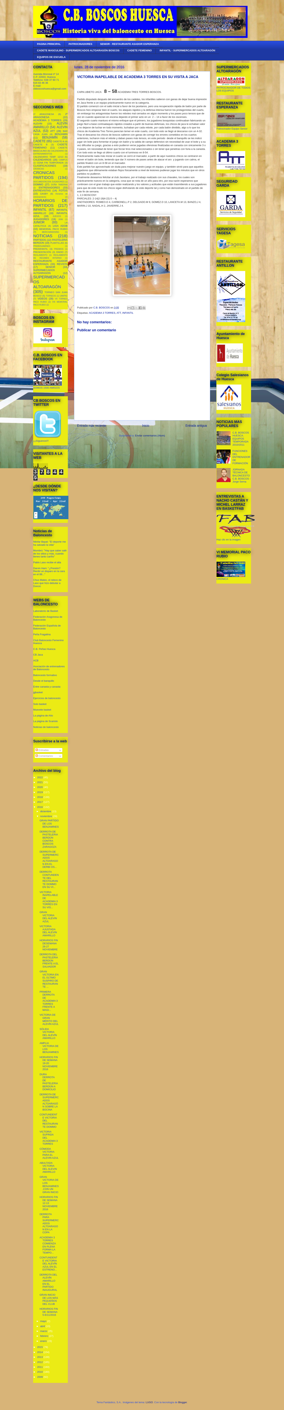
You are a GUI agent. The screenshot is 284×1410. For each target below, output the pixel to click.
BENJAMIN (61, 134)
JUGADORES (41, 219)
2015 (40, 1347)
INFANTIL (127, 312)
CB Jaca (38, 654)
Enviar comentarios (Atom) (150, 435)
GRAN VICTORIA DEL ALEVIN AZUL (48, 917)
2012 (40, 1362)
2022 (40, 777)
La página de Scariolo (45, 721)
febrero (44, 1335)
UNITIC (64, 295)
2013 (40, 1357)
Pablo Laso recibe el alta (47, 562)
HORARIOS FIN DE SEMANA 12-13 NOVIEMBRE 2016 (49, 1203)
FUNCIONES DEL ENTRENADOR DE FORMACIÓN (241, 457)
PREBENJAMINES (41, 246)
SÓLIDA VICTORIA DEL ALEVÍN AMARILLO (48, 1034)
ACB (36, 660)
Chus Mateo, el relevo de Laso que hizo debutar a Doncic (47, 582)
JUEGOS (57, 216)
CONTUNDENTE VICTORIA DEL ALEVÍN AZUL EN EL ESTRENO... (48, 1263)
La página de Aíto (43, 715)
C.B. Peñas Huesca (44, 649)
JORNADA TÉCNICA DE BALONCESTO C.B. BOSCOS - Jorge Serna (241, 475)
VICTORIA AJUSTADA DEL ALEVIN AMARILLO (48, 931)
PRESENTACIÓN (42, 252)
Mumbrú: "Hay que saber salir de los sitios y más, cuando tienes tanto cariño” (50, 553)
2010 (40, 1371)
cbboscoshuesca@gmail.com (49, 88)
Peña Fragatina (42, 634)
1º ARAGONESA (43, 114)
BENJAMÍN (50, 137)
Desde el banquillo (43, 680)
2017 (40, 802)
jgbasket (38, 692)
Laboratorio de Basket (45, 610)
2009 (40, 1376)
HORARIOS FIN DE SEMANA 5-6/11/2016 (49, 1311)
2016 (40, 807)
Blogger (182, 1402)
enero (43, 1341)
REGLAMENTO (40, 255)
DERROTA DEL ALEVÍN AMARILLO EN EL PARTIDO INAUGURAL (48, 1282)
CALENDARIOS (42, 159)
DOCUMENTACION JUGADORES (49, 182)
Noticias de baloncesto (46, 727)
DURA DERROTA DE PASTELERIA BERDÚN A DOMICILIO (49, 1082)
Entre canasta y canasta (46, 686)
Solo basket (40, 704)
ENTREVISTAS (42, 190)
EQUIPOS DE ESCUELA (51, 57)
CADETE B (40, 144)
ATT (119, 312)
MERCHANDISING (50, 232)
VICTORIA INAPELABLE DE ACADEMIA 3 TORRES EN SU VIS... (49, 900)
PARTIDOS (39, 239)
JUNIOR (39, 222)
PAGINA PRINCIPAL (49, 44)
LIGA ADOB (60, 225)
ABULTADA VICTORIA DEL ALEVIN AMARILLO (48, 1167)
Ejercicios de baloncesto (47, 698)
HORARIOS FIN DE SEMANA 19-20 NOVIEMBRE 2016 (49, 1063)
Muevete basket (42, 709)
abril (43, 1326)
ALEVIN (37, 123)
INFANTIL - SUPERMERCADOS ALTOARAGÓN (187, 50)
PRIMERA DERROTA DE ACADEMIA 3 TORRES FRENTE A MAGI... (49, 1001)
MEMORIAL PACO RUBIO (53, 229)
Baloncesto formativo (45, 675)
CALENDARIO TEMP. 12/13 (48, 156)
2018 (40, 797)
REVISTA (62, 264)
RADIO (60, 252)
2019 (40, 792)
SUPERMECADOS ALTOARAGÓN (44, 272)
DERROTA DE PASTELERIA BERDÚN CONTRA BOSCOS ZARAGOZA (49, 839)
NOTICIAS (42, 236)
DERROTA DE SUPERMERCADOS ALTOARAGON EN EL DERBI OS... (49, 859)
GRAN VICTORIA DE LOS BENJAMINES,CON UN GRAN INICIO (49, 1184)
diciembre (46, 811)
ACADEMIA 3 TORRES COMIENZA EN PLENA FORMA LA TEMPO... (48, 1245)
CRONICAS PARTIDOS (44, 175)
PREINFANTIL (40, 249)
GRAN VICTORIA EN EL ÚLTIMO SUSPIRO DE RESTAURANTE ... (49, 979)
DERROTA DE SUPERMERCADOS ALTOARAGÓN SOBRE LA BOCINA (49, 1102)
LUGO (149, 1402)
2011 (40, 1367)
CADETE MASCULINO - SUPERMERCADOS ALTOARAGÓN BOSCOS (78, 50)
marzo (44, 1331)
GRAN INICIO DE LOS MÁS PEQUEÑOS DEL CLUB (49, 1299)
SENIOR (50, 267)
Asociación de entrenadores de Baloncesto (49, 668)
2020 (40, 787)
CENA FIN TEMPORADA (50, 162)
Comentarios (44, 755)
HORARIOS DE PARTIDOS (50, 203)
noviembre (46, 816)
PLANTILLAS (57, 243)
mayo (43, 1321)
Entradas (42, 750)
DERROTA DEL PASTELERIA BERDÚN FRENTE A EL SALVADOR (49, 960)
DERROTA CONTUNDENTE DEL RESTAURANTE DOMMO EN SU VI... (49, 879)
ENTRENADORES (49, 187)
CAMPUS (63, 160)
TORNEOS (51, 296)
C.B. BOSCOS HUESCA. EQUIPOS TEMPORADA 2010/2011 (241, 438)
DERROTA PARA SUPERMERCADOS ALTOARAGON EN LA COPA (49, 1223)
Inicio (145, 425)
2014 (40, 1352)
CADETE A (58, 141)
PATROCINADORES (80, 44)
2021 (40, 782)
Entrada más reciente (91, 425)
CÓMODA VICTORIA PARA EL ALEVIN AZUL (49, 1153)
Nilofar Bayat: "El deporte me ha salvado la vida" (49, 543)
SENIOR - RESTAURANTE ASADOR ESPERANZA (129, 44)
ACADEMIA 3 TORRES (102, 312)
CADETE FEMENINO (139, 50)
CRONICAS (38, 169)
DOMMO (38, 184)
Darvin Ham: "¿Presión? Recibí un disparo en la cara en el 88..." (49, 571)
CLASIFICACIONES (44, 165)
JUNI (60, 219)
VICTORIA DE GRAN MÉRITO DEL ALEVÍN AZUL (49, 1019)
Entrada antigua (196, 425)
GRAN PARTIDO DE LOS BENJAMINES (49, 823)
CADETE (39, 141)
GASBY (44, 193)
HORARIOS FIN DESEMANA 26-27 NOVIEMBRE (49, 945)
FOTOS (63, 190)
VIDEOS (42, 298)
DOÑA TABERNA (59, 185)
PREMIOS (59, 249)
